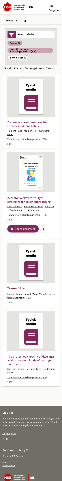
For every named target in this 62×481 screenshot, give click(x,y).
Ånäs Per (49, 206)
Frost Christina (14, 206)
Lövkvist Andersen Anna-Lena (24, 210)
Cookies (6, 439)
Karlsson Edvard (15, 368)
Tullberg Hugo (14, 130)
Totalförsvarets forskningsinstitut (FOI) (27, 139)
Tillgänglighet (9, 433)
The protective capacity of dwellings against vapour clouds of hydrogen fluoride (31, 360)
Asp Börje (29, 130)
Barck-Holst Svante (33, 206)
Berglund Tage (33, 368)
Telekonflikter (16, 288)
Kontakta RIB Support (13, 456)
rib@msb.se (8, 465)
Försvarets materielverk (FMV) (22, 294)
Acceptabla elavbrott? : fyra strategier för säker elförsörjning (29, 200)
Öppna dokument (25, 229)
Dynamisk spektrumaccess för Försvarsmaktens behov (27, 124)
